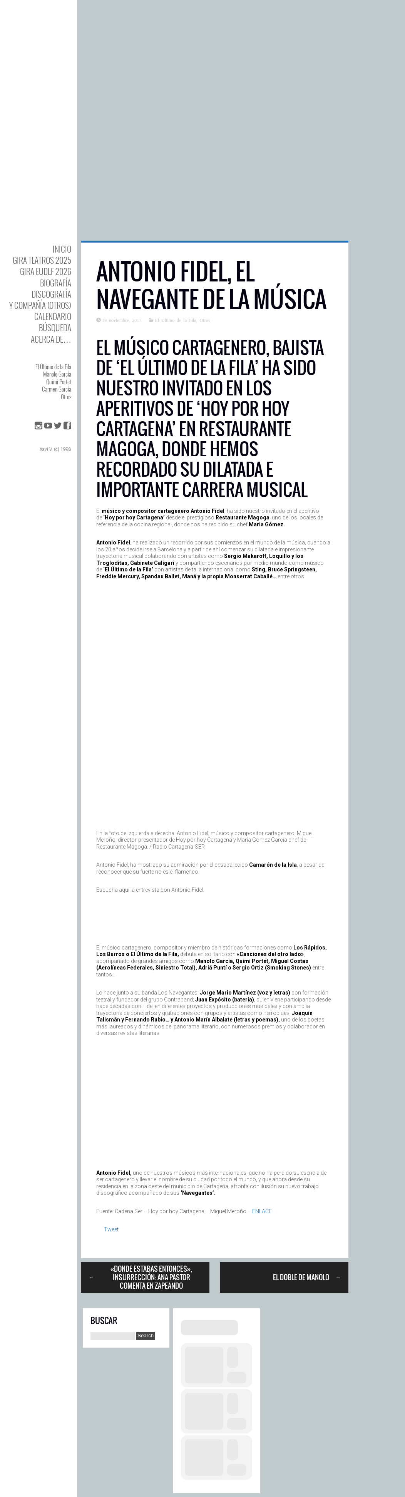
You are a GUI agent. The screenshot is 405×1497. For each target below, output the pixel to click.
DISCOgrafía (51, 294)
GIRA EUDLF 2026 (45, 271)
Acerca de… (51, 339)
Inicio (62, 249)
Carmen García (56, 389)
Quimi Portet (58, 381)
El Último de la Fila (53, 366)
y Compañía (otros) (40, 305)
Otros (66, 396)
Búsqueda (55, 327)
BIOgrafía (55, 283)
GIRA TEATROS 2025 (42, 260)
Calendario (52, 316)
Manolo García (57, 374)
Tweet (111, 1229)
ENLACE (262, 1211)
